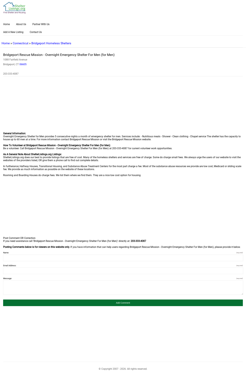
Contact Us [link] (36, 32)
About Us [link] (21, 24)
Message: (123, 278)
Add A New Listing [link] (13, 32)
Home (6, 43)
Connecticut (20, 43)
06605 (23, 64)
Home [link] (6, 24)
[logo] (14, 8)
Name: (123, 252)
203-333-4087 (11, 73)
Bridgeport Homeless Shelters (51, 43)
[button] (123, 303)
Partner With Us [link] (40, 24)
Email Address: (123, 265)
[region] (123, 106)
